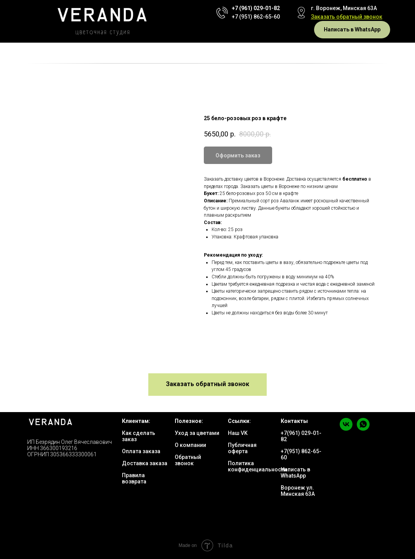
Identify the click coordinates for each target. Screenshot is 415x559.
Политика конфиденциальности (257, 466)
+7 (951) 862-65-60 (256, 17)
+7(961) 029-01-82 (301, 436)
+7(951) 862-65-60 (301, 454)
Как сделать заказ (138, 436)
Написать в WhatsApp (295, 472)
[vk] (346, 428)
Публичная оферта (242, 448)
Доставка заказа (144, 463)
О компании (190, 445)
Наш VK (238, 433)
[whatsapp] (363, 428)
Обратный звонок (188, 460)
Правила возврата (134, 478)
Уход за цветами (197, 433)
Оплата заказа (141, 451)
